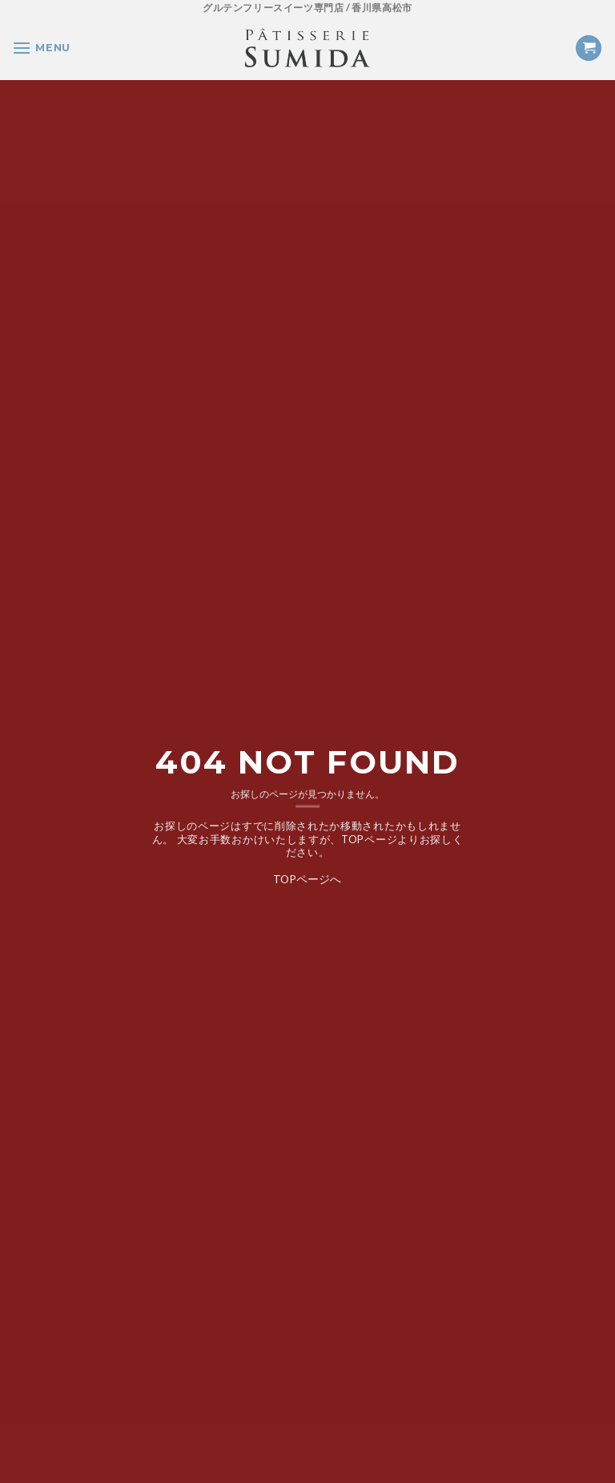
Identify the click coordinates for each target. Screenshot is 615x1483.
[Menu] (41, 47)
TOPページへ (307, 878)
